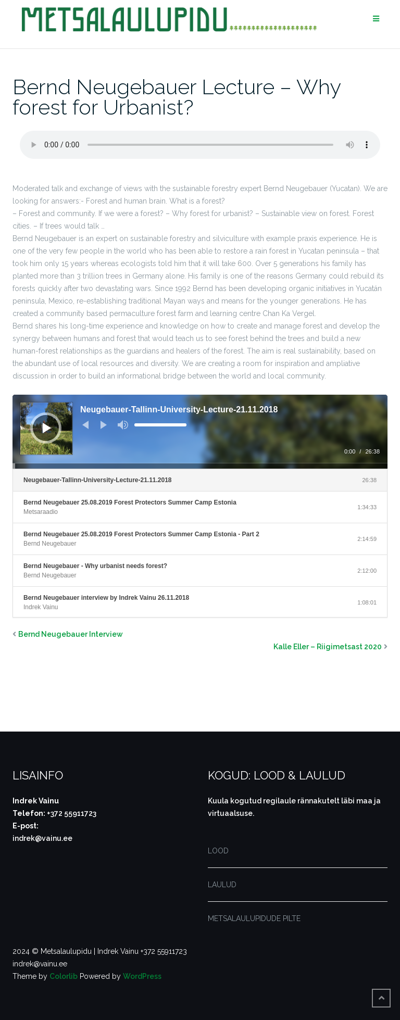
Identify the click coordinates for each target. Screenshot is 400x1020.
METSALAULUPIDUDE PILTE (254, 918)
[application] (200, 432)
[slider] (160, 425)
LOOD (218, 851)
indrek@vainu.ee (42, 838)
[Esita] (47, 428)
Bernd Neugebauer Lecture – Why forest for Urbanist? (176, 96)
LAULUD (222, 884)
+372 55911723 (71, 813)
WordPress (142, 976)
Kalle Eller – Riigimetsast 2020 (327, 647)
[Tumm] (123, 425)
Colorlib (63, 976)
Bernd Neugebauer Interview (70, 634)
